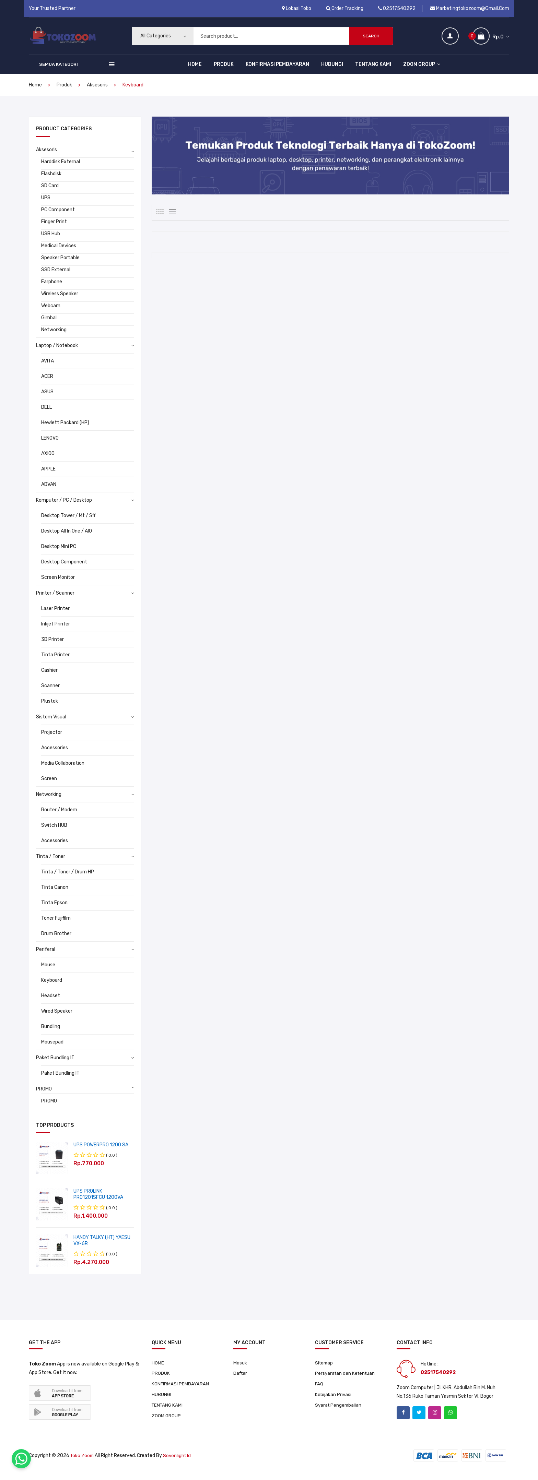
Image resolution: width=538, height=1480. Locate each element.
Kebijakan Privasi (333, 1402)
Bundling (50, 1033)
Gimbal (49, 324)
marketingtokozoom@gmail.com (469, 8)
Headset (50, 1002)
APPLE (48, 476)
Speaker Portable (60, 264)
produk (64, 92)
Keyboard (51, 987)
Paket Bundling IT (55, 1064)
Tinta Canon (54, 894)
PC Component (58, 216)
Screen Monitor (58, 584)
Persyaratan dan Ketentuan (346, 1380)
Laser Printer (55, 615)
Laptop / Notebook (57, 352)
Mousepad (52, 1049)
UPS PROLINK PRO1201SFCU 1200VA (98, 1201)
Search (371, 39)
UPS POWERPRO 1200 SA (100, 1152)
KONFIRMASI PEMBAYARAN (277, 71)
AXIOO (48, 460)
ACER (47, 383)
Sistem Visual (51, 724)
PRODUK (224, 71)
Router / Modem (59, 817)
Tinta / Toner (50, 863)
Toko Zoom (82, 1464)
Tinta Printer (55, 662)
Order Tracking (344, 8)
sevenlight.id (178, 1464)
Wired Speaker (56, 1018)
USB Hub (50, 240)
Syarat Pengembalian (339, 1413)
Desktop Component (64, 569)
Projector (51, 739)
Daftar (240, 1380)
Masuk (240, 1369)
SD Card (50, 192)
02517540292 (397, 8)
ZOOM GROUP (421, 71)
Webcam (50, 312)
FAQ (319, 1391)
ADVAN (48, 491)
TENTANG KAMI (373, 71)
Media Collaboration (62, 770)
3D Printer (52, 646)
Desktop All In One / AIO (66, 538)
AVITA (47, 368)
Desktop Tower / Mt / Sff (68, 522)
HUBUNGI (332, 71)
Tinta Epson (54, 909)
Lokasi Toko (296, 8)
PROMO (44, 1096)
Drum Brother (56, 940)
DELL (46, 414)
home (35, 92)
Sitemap (324, 1369)
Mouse (48, 972)
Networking (54, 336)
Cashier (49, 677)
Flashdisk (51, 180)
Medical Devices (58, 252)
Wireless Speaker (59, 300)
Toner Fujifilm (56, 925)
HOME (195, 71)
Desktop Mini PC (58, 553)
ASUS (47, 399)
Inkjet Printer (55, 631)
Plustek (49, 708)
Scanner (50, 692)
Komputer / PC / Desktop (64, 507)
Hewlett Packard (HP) (65, 429)
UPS (45, 204)
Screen (49, 785)
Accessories (54, 754)
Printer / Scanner (55, 600)
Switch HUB (54, 832)
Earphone (51, 288)
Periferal (45, 956)
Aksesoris (97, 92)
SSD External (55, 276)
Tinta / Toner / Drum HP (67, 879)
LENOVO (50, 445)
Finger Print (54, 228)
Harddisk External (60, 168)
